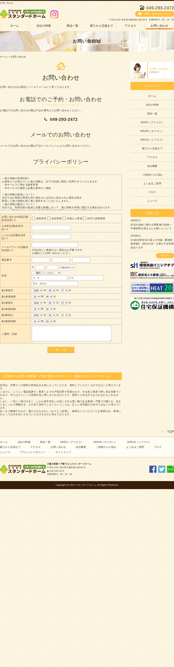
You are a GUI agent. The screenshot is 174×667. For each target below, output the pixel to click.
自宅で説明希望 (96, 218)
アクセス (130, 25)
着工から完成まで (101, 25)
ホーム (14, 25)
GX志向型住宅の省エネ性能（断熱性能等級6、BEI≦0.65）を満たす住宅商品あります (152, 244)
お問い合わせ (159, 25)
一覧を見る (164, 255)
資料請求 (41, 218)
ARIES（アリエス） (152, 122)
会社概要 (152, 166)
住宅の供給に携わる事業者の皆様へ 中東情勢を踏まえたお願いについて (151, 226)
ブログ (152, 192)
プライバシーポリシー (33, 452)
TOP (170, 431)
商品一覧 (72, 25)
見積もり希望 (74, 218)
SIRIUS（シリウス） (152, 139)
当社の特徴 (43, 25)
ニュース (152, 200)
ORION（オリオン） (152, 131)
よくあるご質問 (152, 183)
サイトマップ (63, 452)
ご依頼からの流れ (152, 174)
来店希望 (56, 218)
